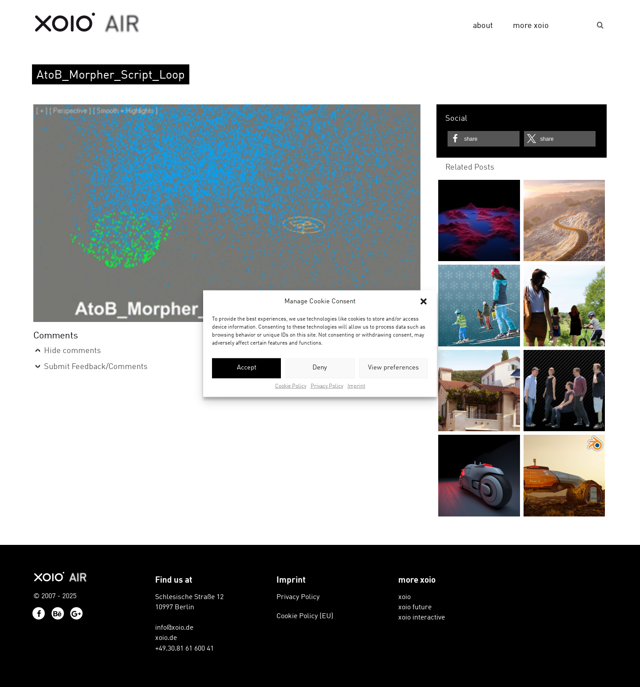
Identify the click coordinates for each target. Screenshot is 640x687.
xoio (87, 23)
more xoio (531, 26)
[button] (423, 301)
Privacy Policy (327, 386)
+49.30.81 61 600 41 (184, 648)
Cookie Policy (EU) (304, 616)
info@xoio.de (174, 627)
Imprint (356, 386)
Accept (246, 368)
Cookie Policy (290, 386)
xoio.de (166, 638)
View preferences (393, 368)
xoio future (415, 607)
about (483, 26)
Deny (319, 368)
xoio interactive (421, 617)
